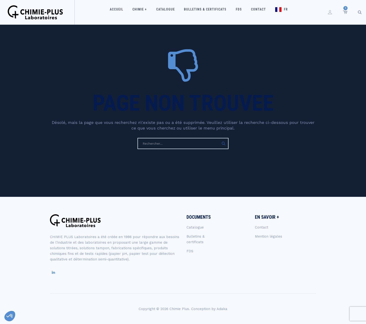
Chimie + (146, 12)
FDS (238, 12)
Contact (254, 12)
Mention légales (268, 236)
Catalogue (169, 12)
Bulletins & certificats (206, 12)
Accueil (125, 12)
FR (280, 12)
